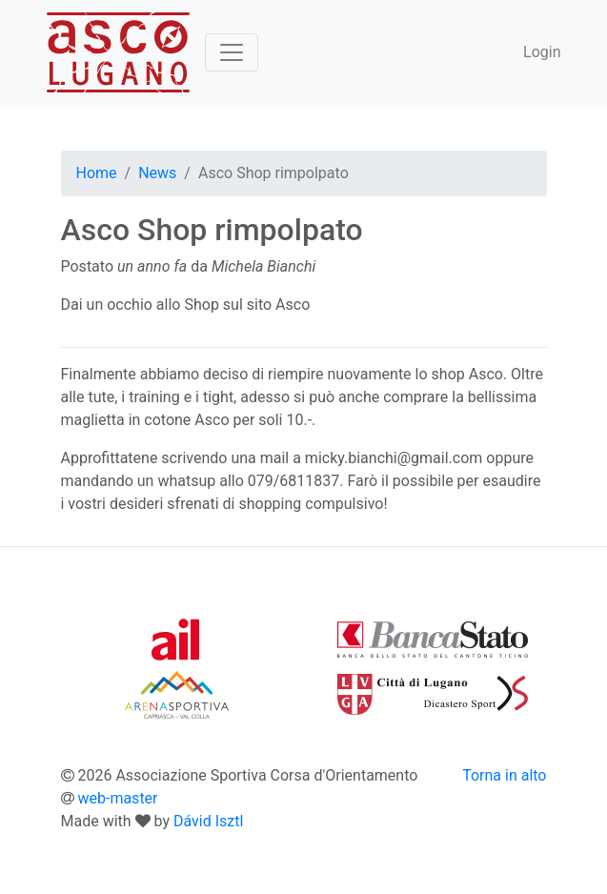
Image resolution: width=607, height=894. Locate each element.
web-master (117, 798)
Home (96, 173)
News (157, 173)
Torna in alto (504, 775)
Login (541, 52)
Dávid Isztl (208, 821)
